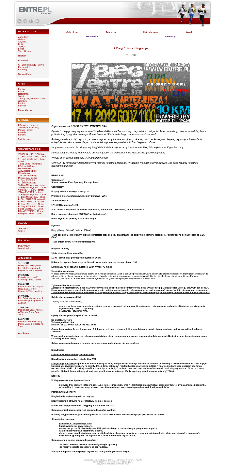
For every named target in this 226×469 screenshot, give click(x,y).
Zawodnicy (23, 37)
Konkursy (22, 69)
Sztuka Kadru (113, 462)
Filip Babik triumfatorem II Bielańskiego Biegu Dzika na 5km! (30, 300)
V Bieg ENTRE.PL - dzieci (30, 192)
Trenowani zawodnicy (28, 127)
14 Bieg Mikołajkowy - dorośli (32, 194)
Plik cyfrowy (24, 246)
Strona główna (25, 74)
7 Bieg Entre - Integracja (30, 164)
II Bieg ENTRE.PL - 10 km (30, 209)
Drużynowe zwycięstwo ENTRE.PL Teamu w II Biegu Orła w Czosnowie (30, 268)
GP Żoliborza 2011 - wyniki (31, 65)
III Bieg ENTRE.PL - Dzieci (31, 206)
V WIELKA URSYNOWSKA (31, 154)
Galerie (21, 39)
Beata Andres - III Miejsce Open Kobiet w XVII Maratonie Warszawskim (30, 288)
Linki (20, 44)
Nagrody (22, 56)
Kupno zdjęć (24, 67)
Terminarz (23, 228)
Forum (21, 49)
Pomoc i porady (25, 130)
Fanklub (22, 105)
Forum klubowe (25, 110)
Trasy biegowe (25, 51)
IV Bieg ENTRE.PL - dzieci (31, 201)
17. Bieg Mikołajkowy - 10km (32, 156)
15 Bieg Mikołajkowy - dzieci (31, 185)
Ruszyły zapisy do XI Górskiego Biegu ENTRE (30, 278)
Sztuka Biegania (99, 462)
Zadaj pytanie (24, 139)
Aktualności (23, 60)
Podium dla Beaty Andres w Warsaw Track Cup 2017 (30, 312)
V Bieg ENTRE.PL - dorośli (31, 190)
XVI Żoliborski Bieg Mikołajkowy (27, 172)
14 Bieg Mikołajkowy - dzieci (31, 197)
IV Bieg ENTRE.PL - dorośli (31, 199)
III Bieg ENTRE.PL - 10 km (31, 204)
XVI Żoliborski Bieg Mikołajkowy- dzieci (27, 176)
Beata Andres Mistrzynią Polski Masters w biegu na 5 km (30, 323)
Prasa (21, 91)
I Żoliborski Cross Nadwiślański (26, 167)
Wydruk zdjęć (24, 248)
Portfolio (22, 103)
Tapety (21, 46)
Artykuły (22, 41)
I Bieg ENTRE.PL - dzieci (30, 213)
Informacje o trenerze (28, 125)
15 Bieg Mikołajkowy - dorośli (32, 187)
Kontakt (21, 89)
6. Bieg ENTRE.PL (27, 180)
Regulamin (23, 94)
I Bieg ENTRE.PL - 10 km (30, 211)
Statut (21, 96)
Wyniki (21, 231)
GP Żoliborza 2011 (27, 182)
